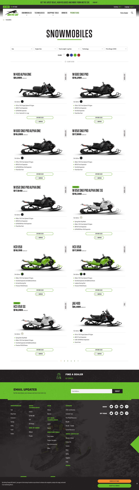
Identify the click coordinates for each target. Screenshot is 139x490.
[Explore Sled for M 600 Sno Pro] (99, 117)
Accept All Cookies (114, 486)
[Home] (3, 19)
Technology (92, 49)
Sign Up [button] (117, 391)
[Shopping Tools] (53, 13)
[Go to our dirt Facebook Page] (116, 413)
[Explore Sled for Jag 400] (99, 349)
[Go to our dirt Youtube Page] (121, 413)
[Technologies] (39, 13)
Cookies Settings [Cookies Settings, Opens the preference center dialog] (114, 481)
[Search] (132, 13)
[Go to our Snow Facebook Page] (116, 407)
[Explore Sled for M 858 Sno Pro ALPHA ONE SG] (99, 233)
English (130, 7)
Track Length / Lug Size (69, 49)
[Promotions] (75, 13)
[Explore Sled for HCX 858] (99, 290)
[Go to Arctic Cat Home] (12, 13)
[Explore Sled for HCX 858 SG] (40, 349)
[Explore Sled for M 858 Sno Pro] (99, 174)
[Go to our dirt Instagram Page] (111, 413)
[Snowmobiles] (26, 13)
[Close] (137, 484)
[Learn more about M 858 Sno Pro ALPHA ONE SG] (99, 207)
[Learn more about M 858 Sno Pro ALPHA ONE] (40, 207)
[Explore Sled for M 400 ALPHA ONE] (40, 117)
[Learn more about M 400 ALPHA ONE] (40, 92)
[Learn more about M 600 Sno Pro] (99, 92)
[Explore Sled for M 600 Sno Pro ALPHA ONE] (40, 174)
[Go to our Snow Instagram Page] (126, 407)
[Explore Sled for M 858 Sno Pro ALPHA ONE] (40, 233)
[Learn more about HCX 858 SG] (40, 323)
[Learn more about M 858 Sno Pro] (99, 149)
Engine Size (45, 49)
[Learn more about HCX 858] (99, 265)
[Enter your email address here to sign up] (91, 391)
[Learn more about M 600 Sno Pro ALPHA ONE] (40, 149)
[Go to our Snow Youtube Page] (121, 407)
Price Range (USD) (116, 49)
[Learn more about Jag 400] (99, 323)
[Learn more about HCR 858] (40, 265)
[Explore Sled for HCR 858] (40, 290)
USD (118, 7)
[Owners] (64, 13)
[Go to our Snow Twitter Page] (111, 407)
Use (22, 49)
